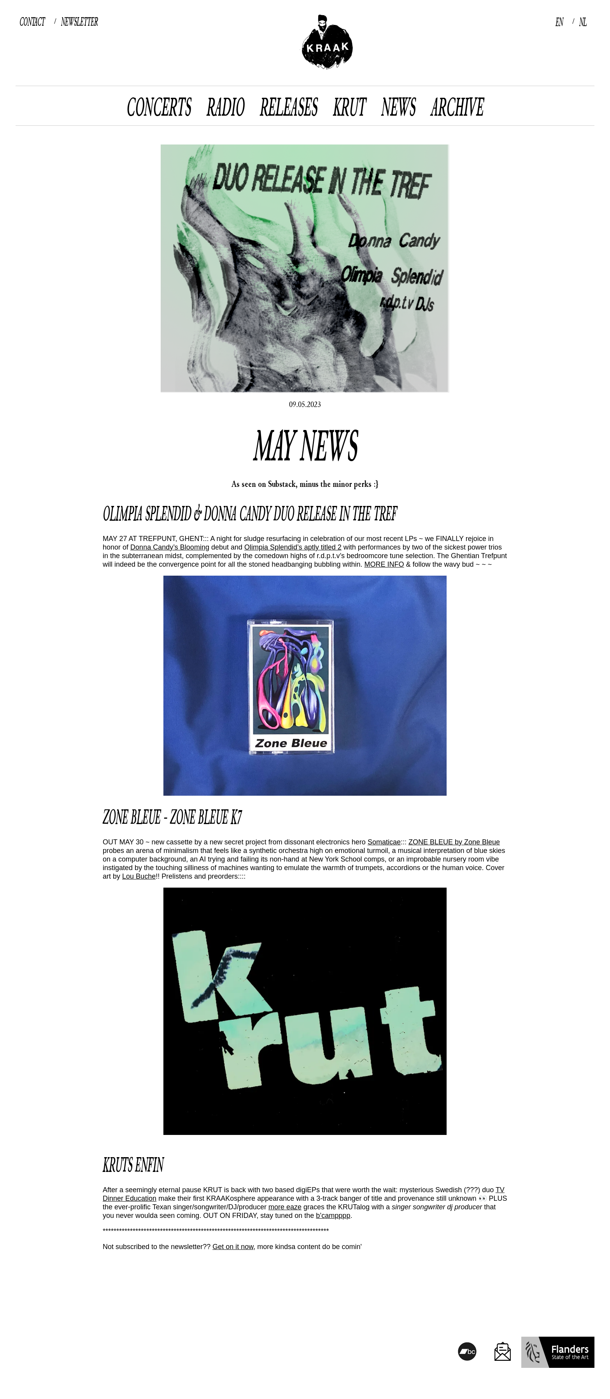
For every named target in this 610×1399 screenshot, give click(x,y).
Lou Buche (139, 876)
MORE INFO (384, 564)
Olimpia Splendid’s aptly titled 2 (293, 547)
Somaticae (384, 842)
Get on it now (232, 1247)
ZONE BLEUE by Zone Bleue (454, 842)
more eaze (284, 1207)
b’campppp (333, 1215)
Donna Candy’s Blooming (169, 547)
